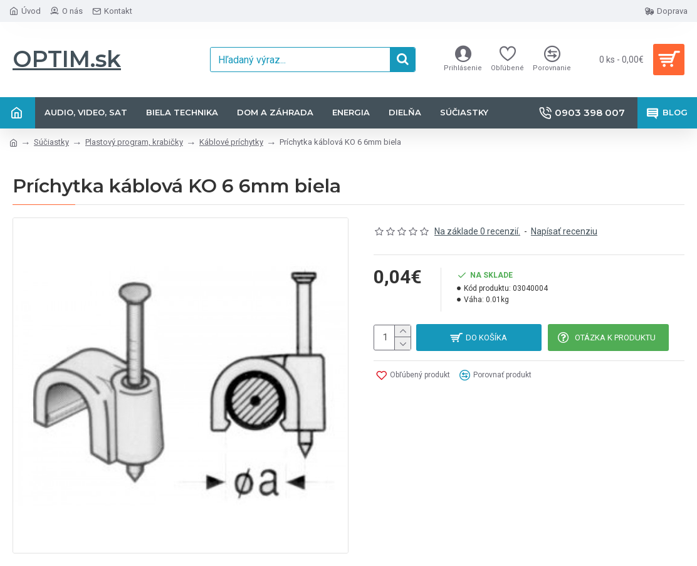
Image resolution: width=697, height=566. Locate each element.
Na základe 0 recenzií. (477, 231)
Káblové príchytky (231, 142)
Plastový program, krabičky (134, 142)
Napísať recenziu (564, 231)
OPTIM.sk (67, 59)
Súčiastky (51, 142)
